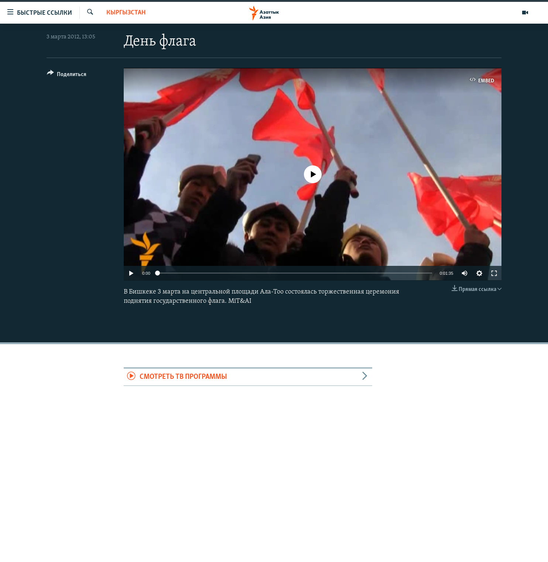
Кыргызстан (125, 12)
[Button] (66, 75)
